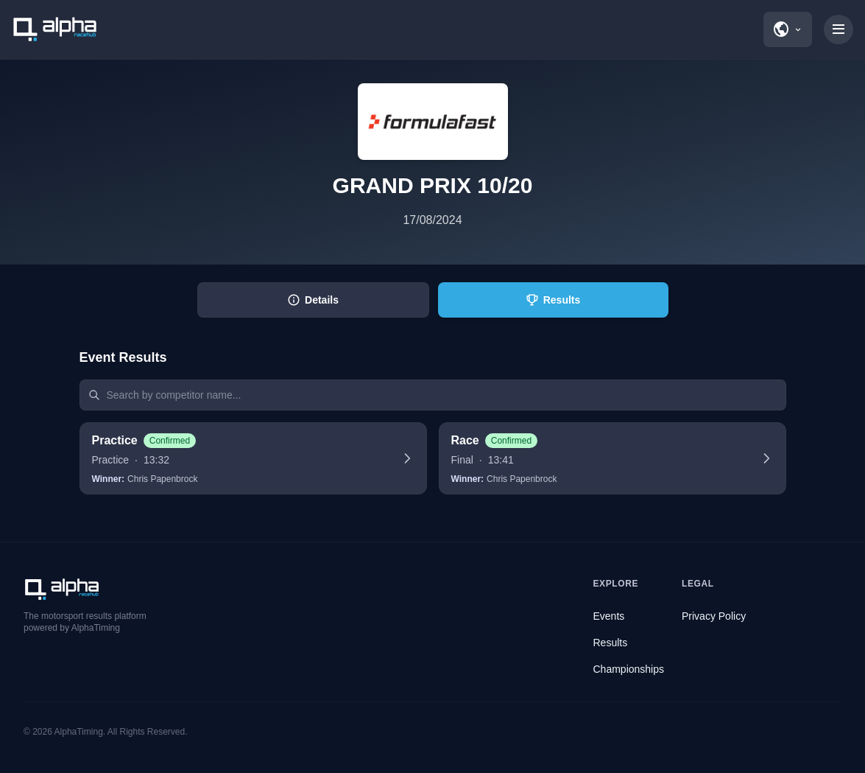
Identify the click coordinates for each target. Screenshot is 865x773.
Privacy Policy (714, 616)
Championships (629, 669)
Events (609, 616)
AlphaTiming (78, 732)
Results (610, 642)
